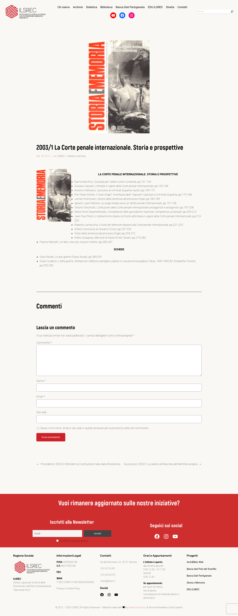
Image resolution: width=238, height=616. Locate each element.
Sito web (41, 412)
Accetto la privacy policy (72, 540)
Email (40, 396)
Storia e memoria (77, 156)
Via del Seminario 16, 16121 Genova (118, 562)
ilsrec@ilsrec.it (107, 581)
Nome (41, 381)
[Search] (232, 12)
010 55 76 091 (107, 568)
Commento (44, 342)
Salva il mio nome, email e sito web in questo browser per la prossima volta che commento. (94, 428)
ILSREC (61, 156)
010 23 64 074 (107, 574)
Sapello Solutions (137, 607)
